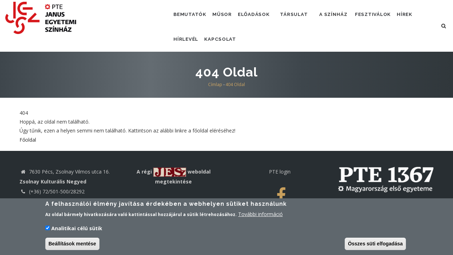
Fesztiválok (384, 17)
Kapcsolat (224, 48)
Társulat (303, 17)
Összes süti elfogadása (375, 245)
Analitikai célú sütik (76, 229)
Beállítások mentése (72, 245)
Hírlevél (187, 48)
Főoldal (27, 151)
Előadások (260, 17)
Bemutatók (191, 17)
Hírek (419, 17)
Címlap (215, 97)
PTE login (280, 184)
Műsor (226, 17)
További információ (260, 215)
